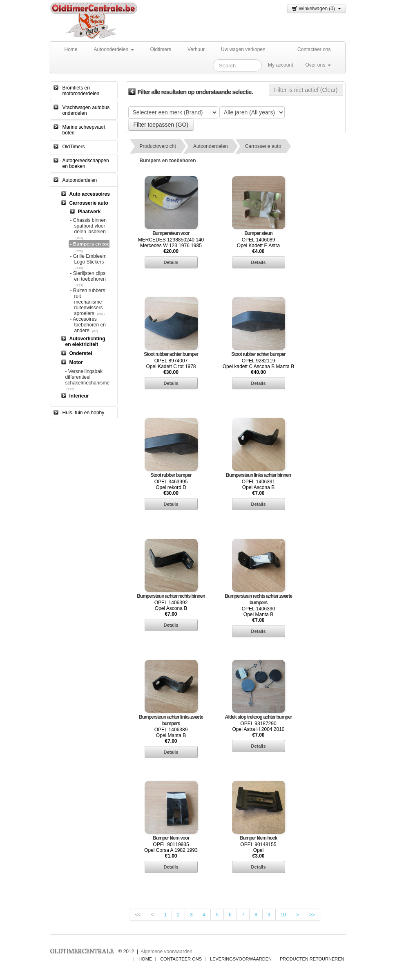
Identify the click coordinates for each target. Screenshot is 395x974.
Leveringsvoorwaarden (241, 958)
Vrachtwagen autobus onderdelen (86, 110)
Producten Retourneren (312, 958)
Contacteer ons (313, 49)
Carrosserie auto (263, 146)
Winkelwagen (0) (316, 8)
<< (138, 915)
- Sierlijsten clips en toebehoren (88, 276)
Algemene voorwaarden (166, 951)
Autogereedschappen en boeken (85, 163)
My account (280, 65)
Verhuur (196, 49)
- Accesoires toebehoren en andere (88, 324)
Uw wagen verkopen (243, 49)
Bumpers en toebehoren (168, 160)
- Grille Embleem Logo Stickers (88, 259)
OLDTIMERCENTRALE (82, 951)
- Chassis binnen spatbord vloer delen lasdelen (88, 226)
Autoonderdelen (114, 49)
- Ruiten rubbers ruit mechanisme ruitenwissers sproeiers (87, 302)
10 (283, 915)
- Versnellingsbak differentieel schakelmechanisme (87, 377)
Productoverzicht (158, 146)
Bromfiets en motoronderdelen (81, 90)
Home (71, 49)
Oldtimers (160, 49)
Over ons (317, 65)
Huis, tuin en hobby (83, 413)
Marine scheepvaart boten (83, 130)
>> (312, 915)
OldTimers (73, 147)
